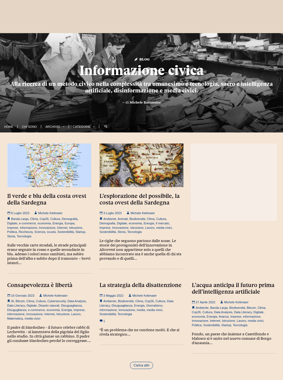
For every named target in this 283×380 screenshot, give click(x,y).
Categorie (82, 126)
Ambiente (109, 218)
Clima (34, 218)
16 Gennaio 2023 (20, 295)
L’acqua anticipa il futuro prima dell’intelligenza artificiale (233, 288)
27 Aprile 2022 (203, 302)
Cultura (55, 218)
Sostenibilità (65, 231)
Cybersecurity (57, 301)
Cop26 (44, 218)
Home (8, 126)
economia (44, 223)
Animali (123, 218)
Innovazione (47, 227)
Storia (11, 236)
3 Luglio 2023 (110, 213)
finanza (224, 316)
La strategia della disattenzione (140, 285)
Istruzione (75, 227)
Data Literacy (16, 305)
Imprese (12, 227)
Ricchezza (26, 231)
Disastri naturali (48, 305)
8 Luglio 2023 (18, 213)
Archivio (52, 126)
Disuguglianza (16, 310)
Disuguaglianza (71, 305)
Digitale (12, 223)
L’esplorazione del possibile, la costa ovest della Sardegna (139, 199)
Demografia (70, 218)
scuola (51, 231)
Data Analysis (76, 301)
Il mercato (162, 223)
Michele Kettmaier (145, 102)
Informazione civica (141, 70)
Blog (142, 59)
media (141, 310)
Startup (80, 231)
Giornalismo (154, 305)
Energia (58, 223)
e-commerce (27, 223)
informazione (28, 227)
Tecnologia (24, 236)
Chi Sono (29, 126)
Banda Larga (19, 218)
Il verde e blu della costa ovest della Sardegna (46, 199)
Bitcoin (20, 301)
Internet (62, 227)
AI (12, 301)
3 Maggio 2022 (111, 295)
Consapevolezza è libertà (39, 285)
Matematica (15, 318)
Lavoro (149, 227)
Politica (12, 231)
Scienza (39, 231)
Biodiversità (137, 218)
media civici (164, 227)
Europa (69, 223)
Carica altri (141, 365)
